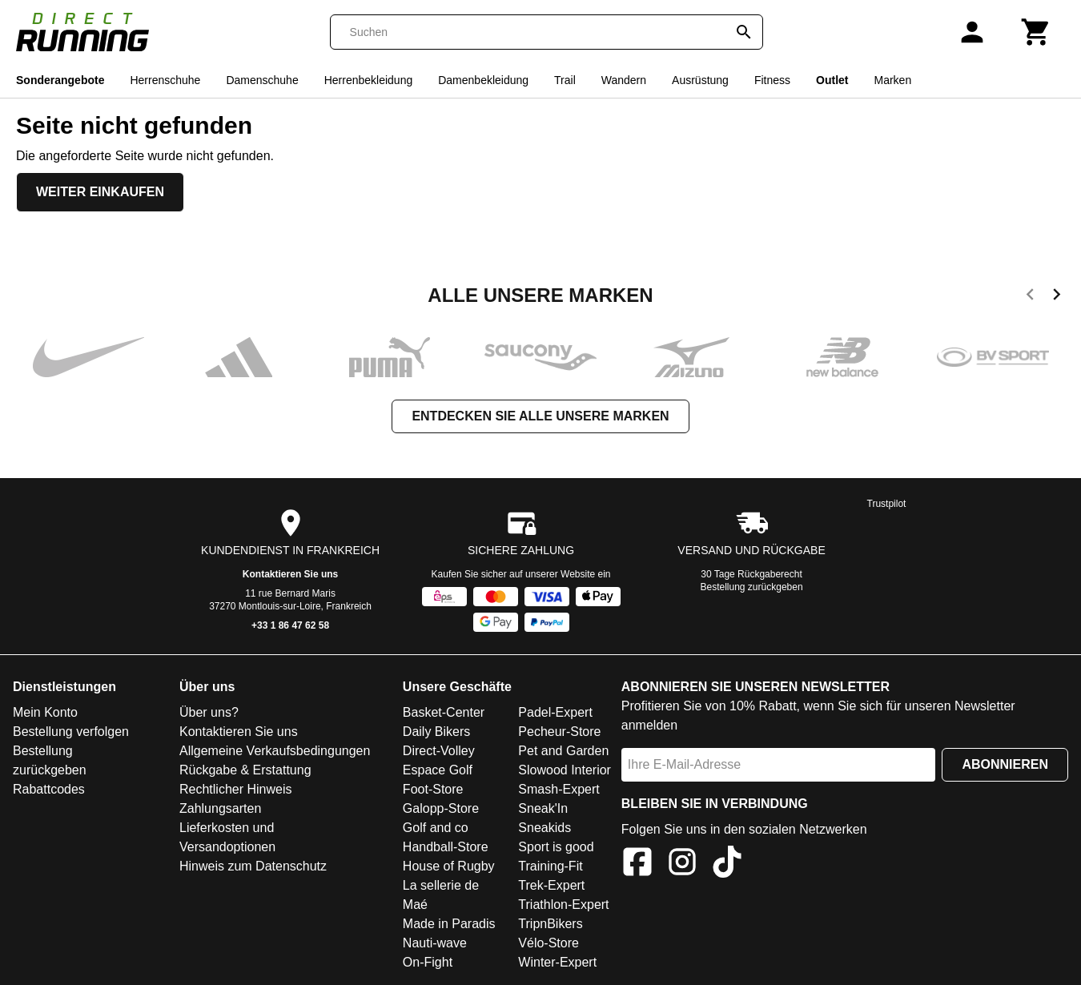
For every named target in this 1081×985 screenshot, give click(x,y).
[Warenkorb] (1036, 32)
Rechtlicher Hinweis (235, 789)
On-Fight (427, 962)
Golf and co (435, 827)
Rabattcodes (49, 789)
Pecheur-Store (559, 731)
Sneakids (544, 827)
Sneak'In (543, 808)
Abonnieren (1005, 764)
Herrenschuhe (165, 80)
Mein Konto (45, 712)
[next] (1056, 297)
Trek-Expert (551, 885)
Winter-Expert (557, 962)
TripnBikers (550, 924)
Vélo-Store (548, 943)
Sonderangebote (60, 80)
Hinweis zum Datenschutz (253, 866)
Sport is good (555, 847)
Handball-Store (445, 847)
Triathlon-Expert (563, 904)
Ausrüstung (700, 80)
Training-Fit (550, 866)
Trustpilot (886, 503)
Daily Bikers (436, 731)
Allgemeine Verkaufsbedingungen (274, 751)
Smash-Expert (558, 789)
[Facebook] (637, 864)
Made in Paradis (449, 924)
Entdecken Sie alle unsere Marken (540, 416)
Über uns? (209, 712)
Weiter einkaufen (100, 192)
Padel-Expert (555, 712)
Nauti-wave (435, 943)
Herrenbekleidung (368, 80)
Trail (565, 80)
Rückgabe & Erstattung (245, 770)
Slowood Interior (564, 770)
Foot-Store (433, 789)
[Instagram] (682, 864)
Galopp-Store (441, 808)
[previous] (1030, 297)
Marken (892, 80)
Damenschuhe (262, 80)
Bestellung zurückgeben (752, 587)
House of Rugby (449, 866)
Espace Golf (437, 770)
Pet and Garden (563, 751)
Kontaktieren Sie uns (290, 574)
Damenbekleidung (483, 80)
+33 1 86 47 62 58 (290, 625)
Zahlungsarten (220, 808)
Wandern (623, 80)
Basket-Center (443, 712)
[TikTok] (727, 864)
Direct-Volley (439, 751)
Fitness (772, 80)
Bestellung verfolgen (71, 731)
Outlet (832, 80)
